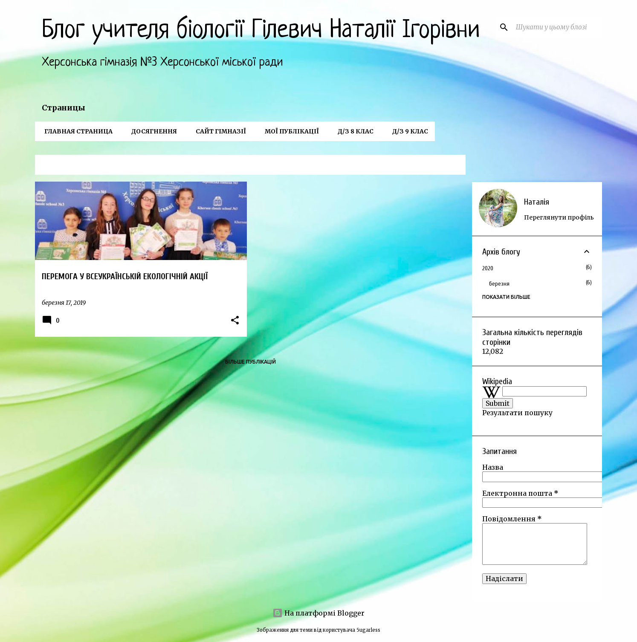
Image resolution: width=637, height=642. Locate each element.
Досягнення (151, 131)
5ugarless (368, 630)
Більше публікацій (250, 361)
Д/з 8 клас (353, 131)
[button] (235, 321)
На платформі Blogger (318, 613)
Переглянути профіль (559, 217)
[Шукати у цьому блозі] (557, 27)
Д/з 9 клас (408, 131)
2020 (487, 268)
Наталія (536, 202)
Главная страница (76, 131)
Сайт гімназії (218, 131)
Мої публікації (289, 131)
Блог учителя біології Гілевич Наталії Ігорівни (261, 30)
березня (499, 283)
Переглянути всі (436, 165)
